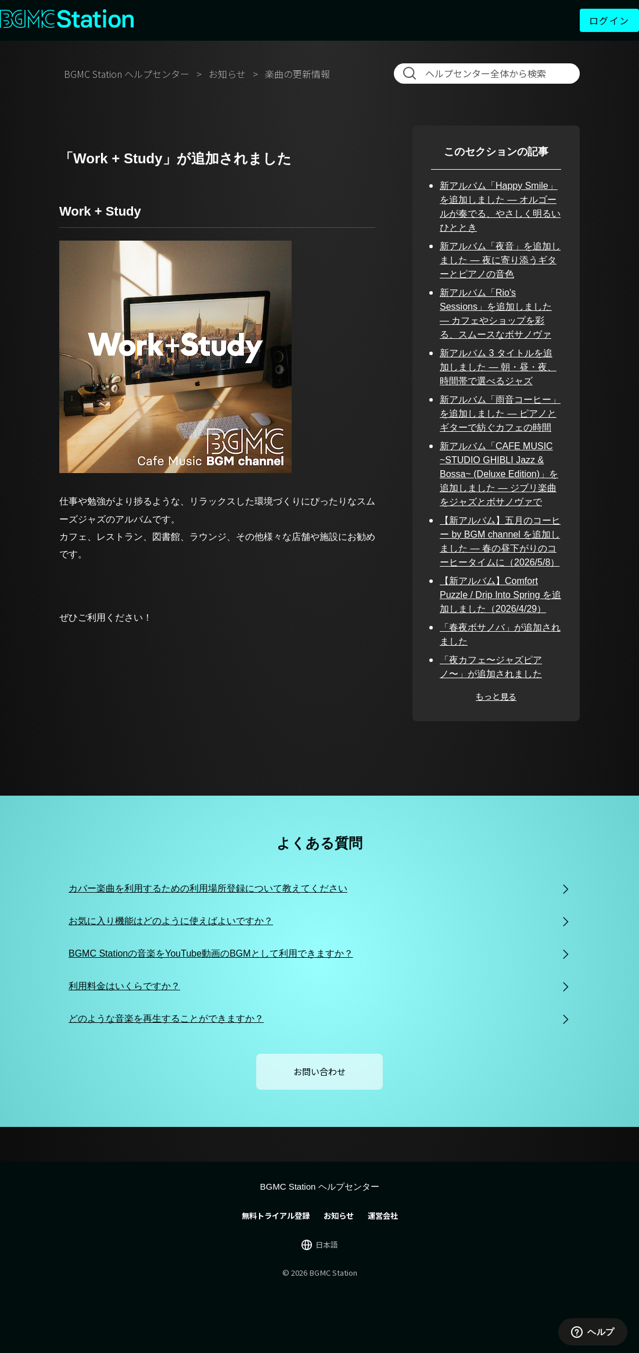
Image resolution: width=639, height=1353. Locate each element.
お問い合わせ (319, 1071)
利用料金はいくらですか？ (124, 986)
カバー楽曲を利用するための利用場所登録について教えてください (208, 888)
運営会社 (383, 1215)
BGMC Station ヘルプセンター (126, 74)
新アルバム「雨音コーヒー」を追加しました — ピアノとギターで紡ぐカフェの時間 (500, 413)
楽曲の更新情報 (297, 74)
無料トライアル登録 (276, 1215)
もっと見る (496, 696)
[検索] (489, 73)
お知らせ (227, 74)
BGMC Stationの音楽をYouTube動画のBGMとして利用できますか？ (211, 953)
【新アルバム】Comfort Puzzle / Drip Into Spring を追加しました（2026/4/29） (500, 595)
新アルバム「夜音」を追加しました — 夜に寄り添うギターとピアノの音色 (500, 260)
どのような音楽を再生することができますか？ (166, 1018)
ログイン (609, 20)
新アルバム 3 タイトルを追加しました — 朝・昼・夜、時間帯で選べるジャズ (498, 367)
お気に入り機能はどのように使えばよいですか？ (171, 921)
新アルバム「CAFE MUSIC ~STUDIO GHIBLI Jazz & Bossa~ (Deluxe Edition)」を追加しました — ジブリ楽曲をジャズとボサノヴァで (499, 474)
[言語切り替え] (319, 1245)
